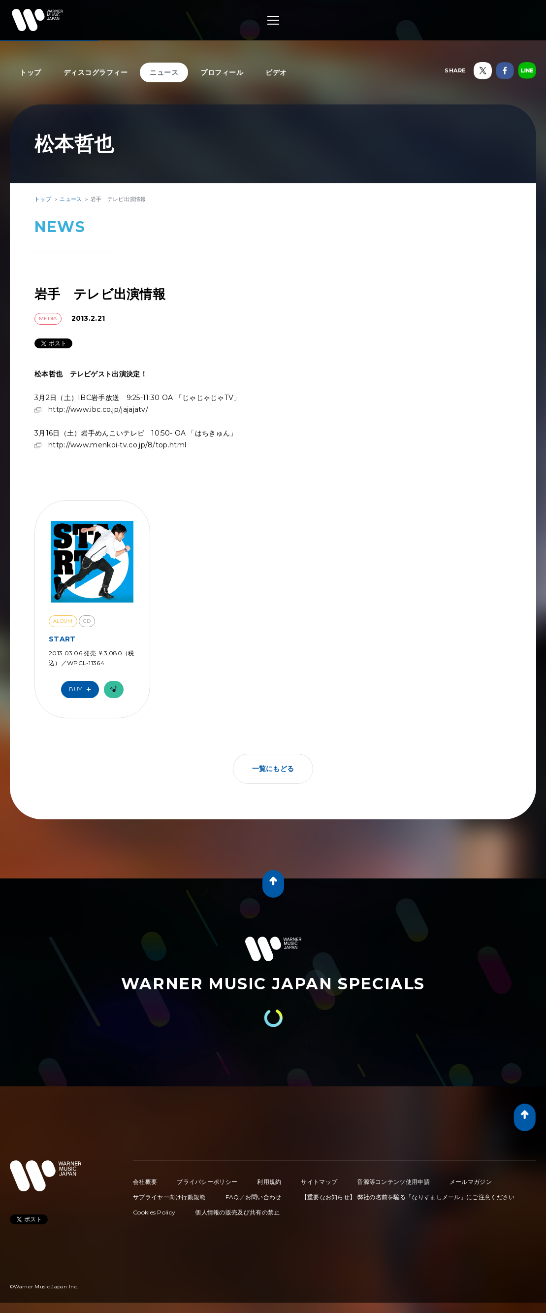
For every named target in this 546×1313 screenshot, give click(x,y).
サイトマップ (319, 1181)
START (62, 639)
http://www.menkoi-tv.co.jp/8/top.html (117, 444)
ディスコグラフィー (96, 72)
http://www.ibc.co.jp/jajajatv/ (98, 409)
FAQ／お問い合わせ (253, 1197)
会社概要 (145, 1181)
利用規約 (269, 1181)
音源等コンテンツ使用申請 (393, 1181)
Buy (82, 689)
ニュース (164, 72)
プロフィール (221, 72)
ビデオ (276, 72)
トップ (30, 72)
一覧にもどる (273, 768)
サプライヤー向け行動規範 (169, 1197)
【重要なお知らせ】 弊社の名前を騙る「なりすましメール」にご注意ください (408, 1197)
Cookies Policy (154, 1212)
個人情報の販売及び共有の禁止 (237, 1212)
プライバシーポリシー (207, 1181)
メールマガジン (471, 1181)
